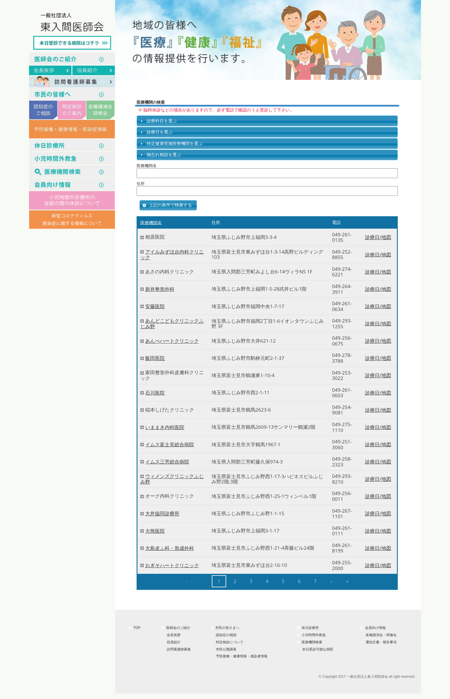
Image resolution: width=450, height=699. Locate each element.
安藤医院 (155, 306)
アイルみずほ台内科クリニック (172, 254)
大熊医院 (155, 531)
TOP (134, 628)
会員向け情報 (373, 628)
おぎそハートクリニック (172, 565)
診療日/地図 (378, 237)
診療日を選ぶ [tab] (155, 132)
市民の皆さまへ (224, 628)
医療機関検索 (309, 642)
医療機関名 (151, 222)
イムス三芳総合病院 (167, 461)
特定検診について (228, 642)
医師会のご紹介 (175, 628)
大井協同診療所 (162, 513)
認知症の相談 (225, 635)
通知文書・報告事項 (380, 642)
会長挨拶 (173, 635)
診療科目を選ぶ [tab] (158, 120)
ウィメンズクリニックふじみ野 (172, 479)
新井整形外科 (159, 289)
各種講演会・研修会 (380, 635)
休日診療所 (308, 628)
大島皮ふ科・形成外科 (169, 548)
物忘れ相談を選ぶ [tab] (160, 154)
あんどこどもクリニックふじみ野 (172, 324)
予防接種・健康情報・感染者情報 (240, 656)
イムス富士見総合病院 (169, 444)
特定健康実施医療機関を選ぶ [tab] (171, 143)
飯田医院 (155, 358)
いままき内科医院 (164, 427)
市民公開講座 (225, 649)
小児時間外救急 (311, 635)
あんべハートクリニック (172, 341)
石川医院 (155, 392)
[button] (168, 205)
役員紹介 (173, 642)
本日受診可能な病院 (316, 649)
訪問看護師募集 (178, 649)
